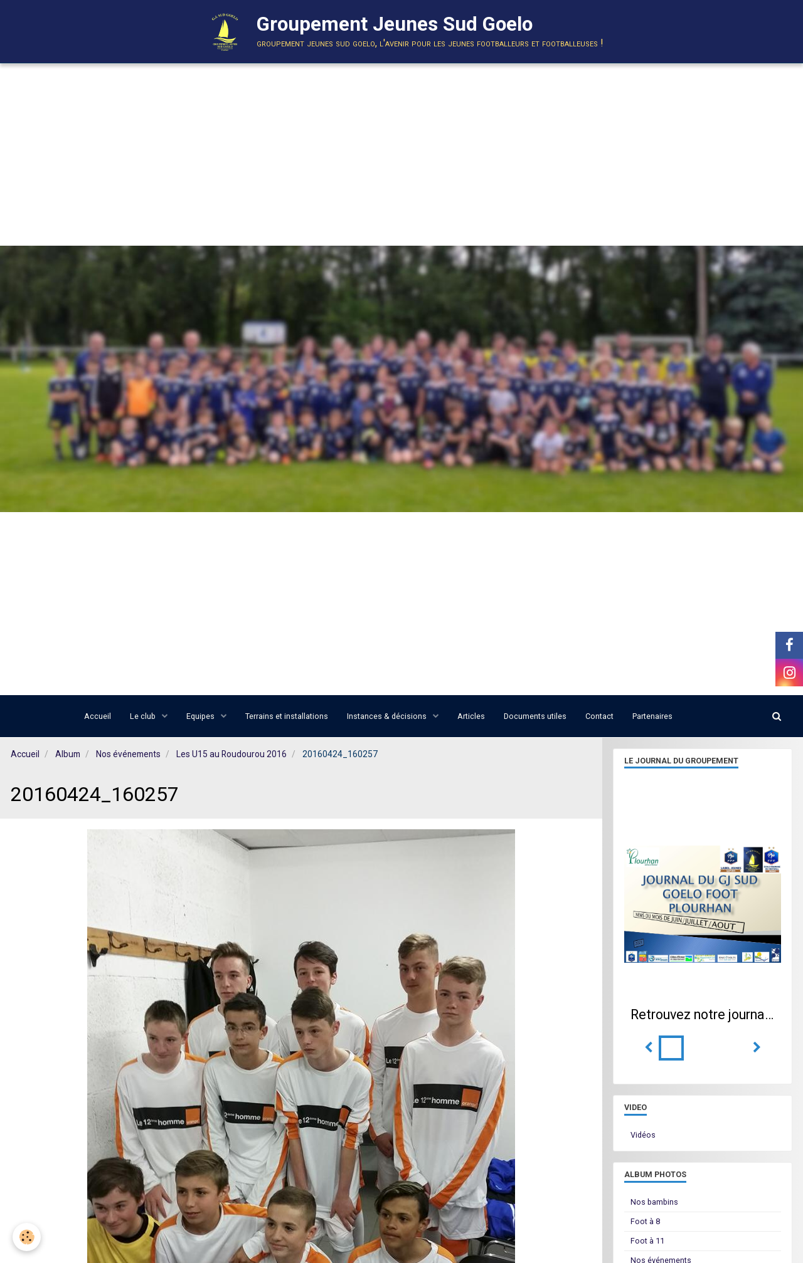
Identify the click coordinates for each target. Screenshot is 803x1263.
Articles (471, 716)
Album (67, 754)
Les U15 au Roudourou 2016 (231, 754)
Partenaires (652, 716)
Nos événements (128, 754)
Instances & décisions (387, 716)
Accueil (97, 716)
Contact (599, 716)
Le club (143, 716)
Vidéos (643, 1135)
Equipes (201, 716)
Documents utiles (535, 716)
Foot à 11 (647, 1240)
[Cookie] (27, 1237)
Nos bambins (654, 1202)
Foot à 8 (645, 1221)
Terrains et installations (286, 716)
